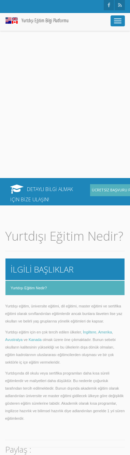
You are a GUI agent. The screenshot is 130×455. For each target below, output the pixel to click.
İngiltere (89, 332)
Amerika (105, 332)
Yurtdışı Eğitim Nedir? (29, 288)
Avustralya (14, 340)
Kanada (35, 340)
